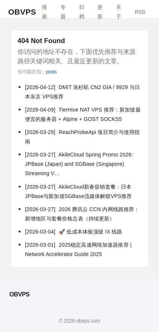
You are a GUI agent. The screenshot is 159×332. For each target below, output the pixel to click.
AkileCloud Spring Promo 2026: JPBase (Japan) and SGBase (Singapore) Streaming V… (79, 164)
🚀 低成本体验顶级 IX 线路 (73, 232)
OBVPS (22, 12)
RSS (140, 12)
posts (51, 71)
